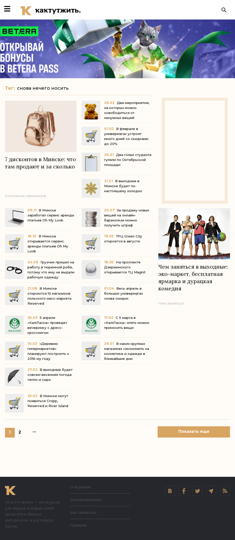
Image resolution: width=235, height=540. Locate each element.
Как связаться (83, 512)
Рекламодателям (86, 500)
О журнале (80, 487)
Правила (78, 525)
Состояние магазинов (25, 197)
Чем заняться (171, 304)
